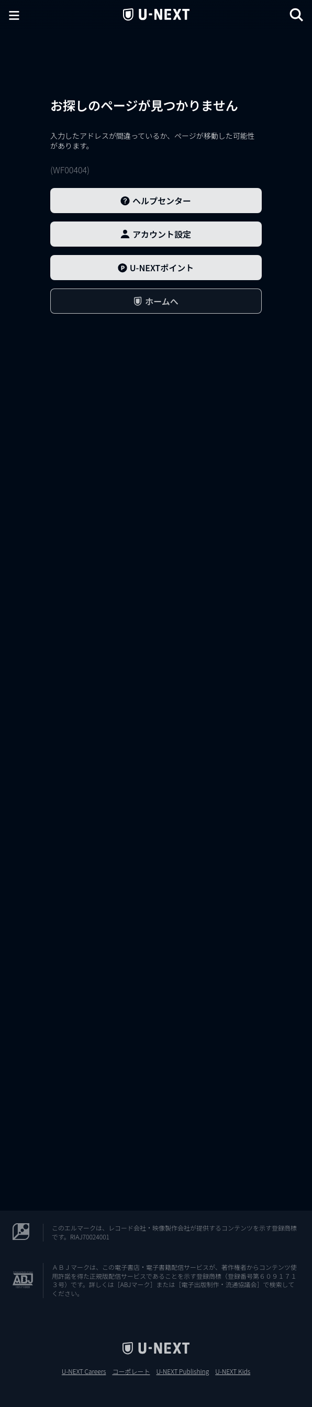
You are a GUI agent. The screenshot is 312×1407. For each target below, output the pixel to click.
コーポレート (131, 1371)
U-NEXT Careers (84, 1371)
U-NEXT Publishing (182, 1371)
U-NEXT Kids (232, 1371)
